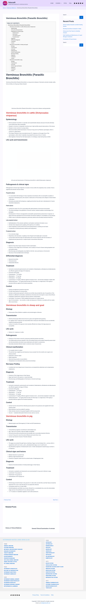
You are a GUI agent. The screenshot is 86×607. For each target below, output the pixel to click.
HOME (51, 3)
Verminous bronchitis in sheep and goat (19, 44)
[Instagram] (74, 3)
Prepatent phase (16, 32)
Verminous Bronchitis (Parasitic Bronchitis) (19, 25)
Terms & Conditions (45, 595)
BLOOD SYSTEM (50, 563)
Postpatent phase (16, 37)
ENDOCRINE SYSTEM (51, 575)
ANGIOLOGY (49, 551)
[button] (61, 3)
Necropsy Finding (15, 53)
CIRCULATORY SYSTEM (51, 565)
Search (64, 14)
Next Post (56, 500)
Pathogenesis (14, 50)
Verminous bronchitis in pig (16, 60)
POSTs (65, 3)
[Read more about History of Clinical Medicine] (18, 518)
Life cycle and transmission (17, 29)
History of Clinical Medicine (14, 528)
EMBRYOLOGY (49, 558)
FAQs (70, 3)
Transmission (14, 47)
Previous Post (7, 500)
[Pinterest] (78, 3)
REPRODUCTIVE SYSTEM (52, 577)
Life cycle (13, 49)
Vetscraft (11, 2)
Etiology (13, 46)
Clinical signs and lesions (16, 66)
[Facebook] (80, 3)
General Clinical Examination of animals (43, 529)
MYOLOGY (48, 547)
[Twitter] (82, 3)
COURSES (59, 3)
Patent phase (15, 34)
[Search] (81, 17)
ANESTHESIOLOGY (50, 553)
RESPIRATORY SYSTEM (51, 574)
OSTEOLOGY (49, 542)
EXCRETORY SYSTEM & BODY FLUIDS (55, 567)
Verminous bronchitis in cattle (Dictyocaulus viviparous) (23, 27)
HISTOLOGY (49, 554)
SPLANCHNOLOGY (50, 556)
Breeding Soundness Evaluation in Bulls (72, 28)
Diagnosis (13, 38)
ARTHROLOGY (49, 544)
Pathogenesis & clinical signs (17, 31)
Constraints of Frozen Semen (70, 39)
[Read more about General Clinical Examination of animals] (44, 518)
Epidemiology (14, 28)
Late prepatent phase (17, 35)
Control (12, 43)
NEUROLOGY (49, 549)
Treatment (13, 41)
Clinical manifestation (15, 52)
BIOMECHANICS (50, 546)
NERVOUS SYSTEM (50, 568)
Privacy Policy (36, 595)
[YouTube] (76, 3)
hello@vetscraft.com (45, 603)
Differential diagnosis (15, 40)
